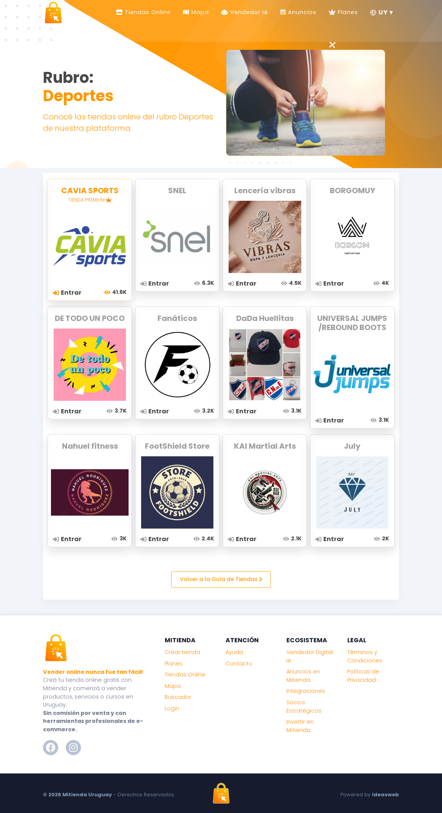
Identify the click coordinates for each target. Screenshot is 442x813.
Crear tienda (182, 652)
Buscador (178, 697)
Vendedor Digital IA (309, 656)
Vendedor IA (248, 12)
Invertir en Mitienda (300, 726)
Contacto (239, 663)
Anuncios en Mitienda (303, 676)
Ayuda (234, 652)
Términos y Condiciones (364, 656)
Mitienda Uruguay (87, 794)
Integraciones (305, 691)
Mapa (199, 12)
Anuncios (301, 12)
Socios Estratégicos (303, 707)
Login (172, 708)
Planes (347, 12)
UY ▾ (381, 12)
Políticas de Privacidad (363, 676)
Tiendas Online (147, 12)
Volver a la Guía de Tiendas (221, 579)
